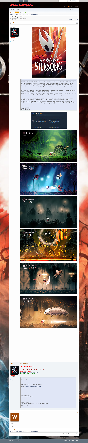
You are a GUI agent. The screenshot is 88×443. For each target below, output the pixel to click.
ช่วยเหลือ (69, 440)
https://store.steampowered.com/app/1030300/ (33, 386)
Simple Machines (17, 440)
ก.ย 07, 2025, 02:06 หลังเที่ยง (24, 363)
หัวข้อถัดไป (76, 19)
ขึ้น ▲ (78, 440)
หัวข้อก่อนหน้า (70, 19)
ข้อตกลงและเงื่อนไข (74, 440)
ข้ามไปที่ (63, 433)
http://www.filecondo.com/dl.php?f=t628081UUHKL (29, 372)
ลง (10, 22)
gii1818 (12, 25)
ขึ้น (10, 429)
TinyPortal (65, 440)
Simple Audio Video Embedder (13, 441)
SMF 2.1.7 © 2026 (11, 440)
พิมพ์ (77, 22)
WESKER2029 (13, 412)
